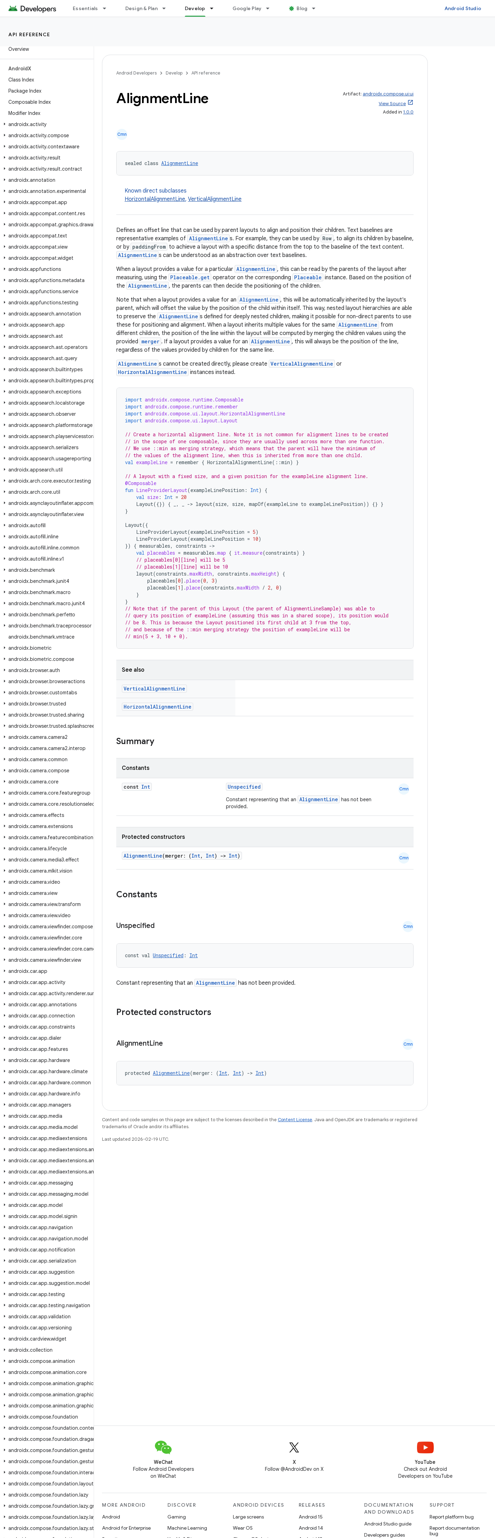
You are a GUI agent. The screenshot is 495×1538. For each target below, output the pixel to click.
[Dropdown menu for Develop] (214, 8)
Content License (295, 1120)
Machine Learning (187, 1528)
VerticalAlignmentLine (215, 199)
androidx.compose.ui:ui (388, 94)
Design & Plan (141, 8)
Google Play (247, 8)
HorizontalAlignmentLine (155, 199)
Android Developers (136, 73)
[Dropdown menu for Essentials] (107, 8)
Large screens (248, 1517)
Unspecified (244, 786)
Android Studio (463, 8)
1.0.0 (408, 112)
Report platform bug (452, 1517)
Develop (174, 73)
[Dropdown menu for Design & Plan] (167, 8)
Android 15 (311, 1517)
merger (150, 341)
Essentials (85, 8)
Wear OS (243, 1528)
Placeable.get (190, 277)
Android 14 (311, 1528)
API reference (29, 34)
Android (111, 1517)
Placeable (308, 277)
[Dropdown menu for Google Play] (270, 8)
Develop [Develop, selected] (195, 8)
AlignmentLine (179, 163)
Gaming (176, 1517)
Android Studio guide (387, 1524)
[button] (45, 124)
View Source (392, 104)
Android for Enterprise (126, 1528)
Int (145, 786)
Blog (302, 8)
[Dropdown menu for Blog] (316, 8)
